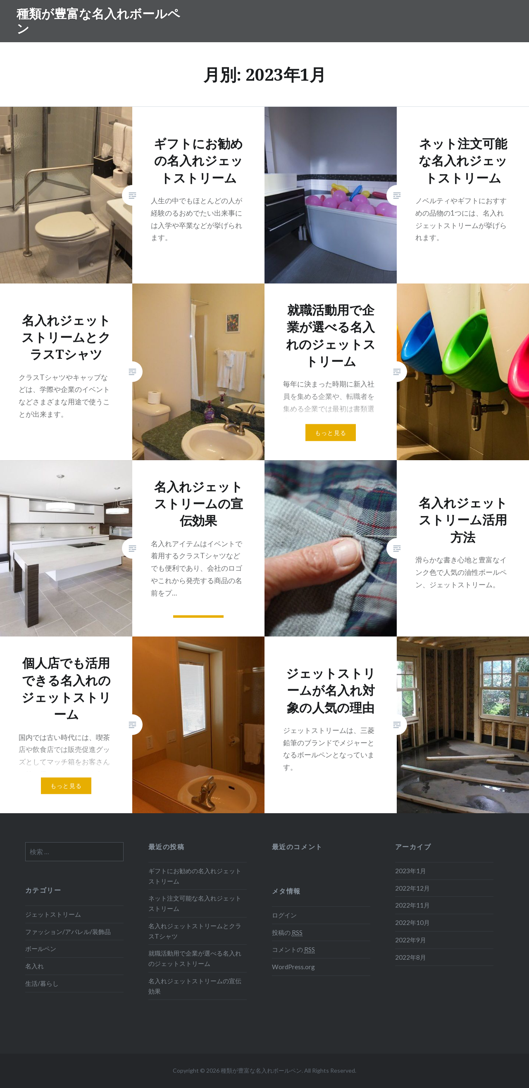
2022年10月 (412, 922)
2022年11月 (412, 905)
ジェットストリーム (53, 914)
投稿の (287, 933)
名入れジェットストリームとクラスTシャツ (194, 931)
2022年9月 (410, 940)
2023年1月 (410, 870)
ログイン (284, 915)
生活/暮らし (42, 983)
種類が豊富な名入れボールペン (98, 21)
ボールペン (40, 948)
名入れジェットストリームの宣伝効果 (194, 986)
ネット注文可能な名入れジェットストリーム (194, 903)
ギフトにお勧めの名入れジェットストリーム (194, 876)
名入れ (34, 966)
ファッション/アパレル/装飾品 (68, 931)
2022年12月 (412, 888)
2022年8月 (410, 957)
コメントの (293, 950)
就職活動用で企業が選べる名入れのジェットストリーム (194, 958)
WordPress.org (293, 966)
